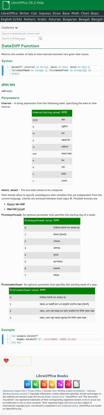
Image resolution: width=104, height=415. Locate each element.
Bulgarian (70, 19)
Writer (24, 13)
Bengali (84, 19)
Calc (34, 13)
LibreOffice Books (52, 375)
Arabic (42, 19)
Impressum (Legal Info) (14, 390)
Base (66, 13)
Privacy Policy (34, 390)
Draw (57, 13)
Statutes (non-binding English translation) (64, 390)
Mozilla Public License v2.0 (50, 396)
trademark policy (70, 405)
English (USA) (11, 19)
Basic (95, 13)
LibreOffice (9, 13)
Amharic (30, 19)
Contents (7, 27)
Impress (45, 13)
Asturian (54, 19)
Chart (85, 13)
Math (75, 13)
